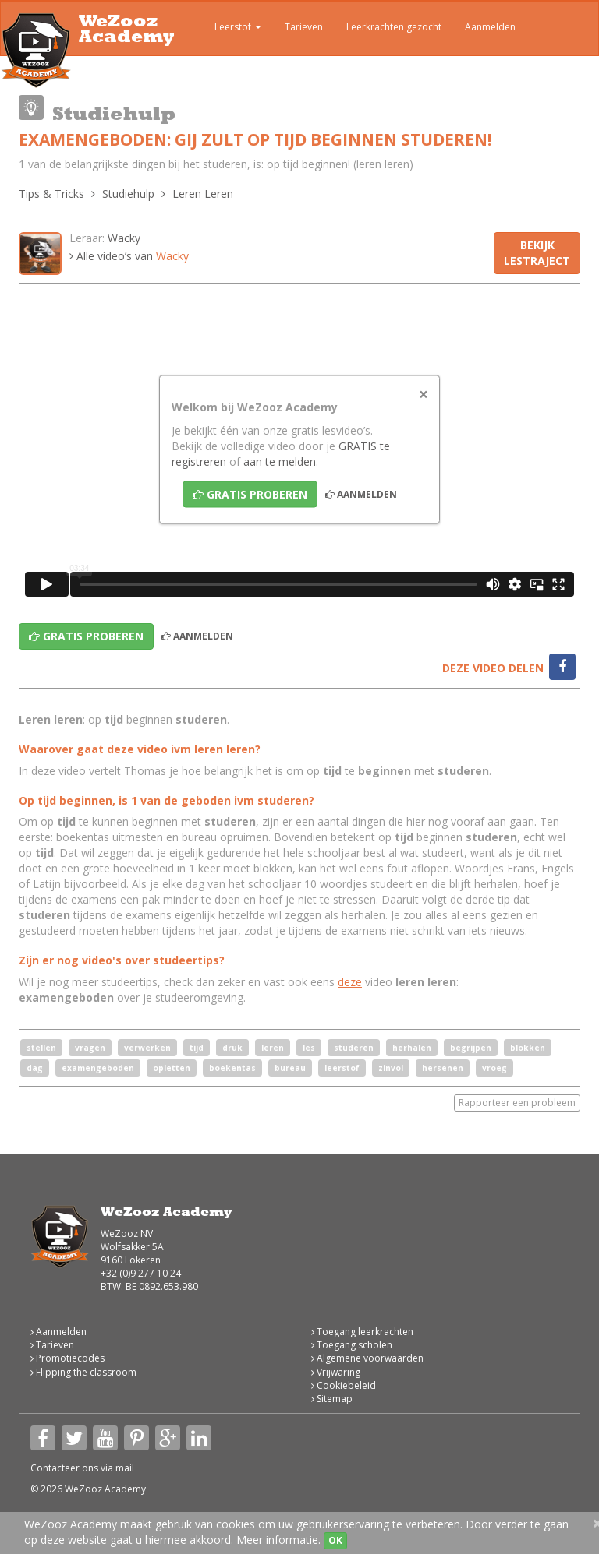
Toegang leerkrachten (362, 1331)
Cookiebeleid (343, 1385)
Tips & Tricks (51, 193)
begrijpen (470, 1047)
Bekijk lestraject (537, 253)
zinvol (390, 1067)
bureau (290, 1067)
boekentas (232, 1067)
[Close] (423, 394)
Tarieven (304, 26)
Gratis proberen (250, 493)
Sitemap (332, 1398)
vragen (90, 1047)
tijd (197, 1047)
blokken (527, 1047)
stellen (41, 1047)
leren (272, 1047)
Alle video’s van (129, 255)
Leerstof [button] (226, 28)
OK (335, 1540)
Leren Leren (202, 193)
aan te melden (279, 460)
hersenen (442, 1067)
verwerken (147, 1047)
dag (35, 1067)
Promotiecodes (67, 1358)
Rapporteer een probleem (517, 1102)
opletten (171, 1067)
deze (350, 981)
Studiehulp (128, 193)
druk (232, 1047)
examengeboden (98, 1067)
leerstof (342, 1067)
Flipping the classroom (83, 1372)
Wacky (124, 238)
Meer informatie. (278, 1539)
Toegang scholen (351, 1344)
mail (124, 1468)
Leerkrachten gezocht (393, 26)
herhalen (411, 1047)
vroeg (494, 1067)
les (309, 1047)
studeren (354, 1047)
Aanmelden (490, 26)
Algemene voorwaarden (367, 1358)
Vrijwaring (335, 1372)
